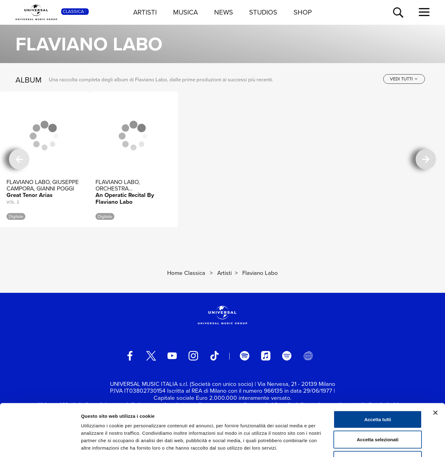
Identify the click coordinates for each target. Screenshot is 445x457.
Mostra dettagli (325, 444)
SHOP (303, 12)
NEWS (223, 12)
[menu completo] (424, 12)
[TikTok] (214, 355)
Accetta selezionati (377, 396)
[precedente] (19, 159)
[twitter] (151, 355)
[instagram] (193, 355)
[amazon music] (287, 355)
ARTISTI (145, 12)
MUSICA (185, 12)
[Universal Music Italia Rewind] (308, 355)
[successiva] (426, 159)
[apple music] (266, 355)
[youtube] (172, 355)
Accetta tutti (377, 375)
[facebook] (130, 355)
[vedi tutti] (404, 79)
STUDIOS (263, 12)
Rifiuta (378, 416)
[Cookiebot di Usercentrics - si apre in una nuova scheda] (40, 445)
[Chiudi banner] (435, 369)
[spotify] (244, 355)
